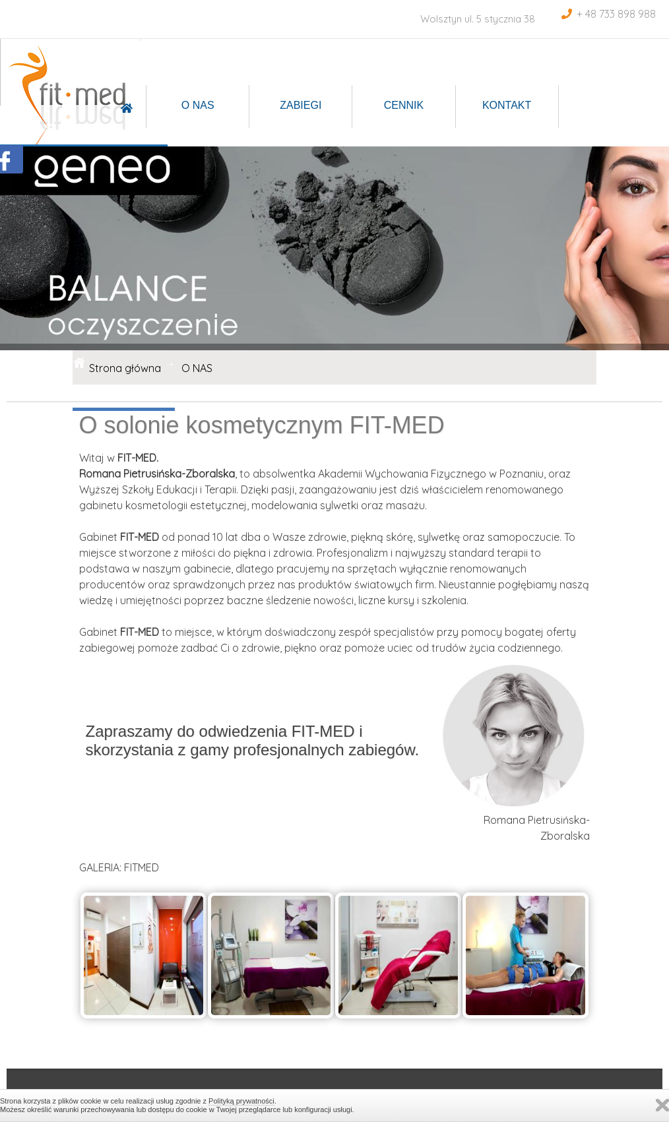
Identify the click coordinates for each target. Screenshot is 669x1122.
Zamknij (662, 1105)
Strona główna (125, 368)
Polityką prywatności (241, 1101)
